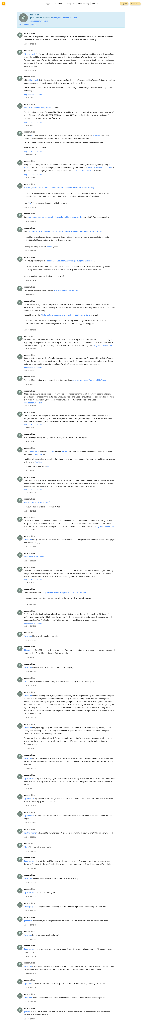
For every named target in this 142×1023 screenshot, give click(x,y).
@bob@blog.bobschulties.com (65, 18)
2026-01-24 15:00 (30, 348)
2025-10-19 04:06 (30, 604)
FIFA (29, 203)
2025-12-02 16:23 (30, 511)
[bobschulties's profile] (20, 35)
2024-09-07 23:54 (30, 956)
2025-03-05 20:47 (30, 851)
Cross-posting (83, 4)
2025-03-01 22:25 (30, 882)
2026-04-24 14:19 (30, 154)
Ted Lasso (50, 451)
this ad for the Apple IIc (84, 170)
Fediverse (58, 4)
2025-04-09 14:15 (30, 768)
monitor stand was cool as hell (99, 167)
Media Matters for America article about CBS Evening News (65, 315)
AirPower (96, 135)
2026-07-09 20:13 (30, 44)
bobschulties (29, 33)
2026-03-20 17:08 (30, 251)
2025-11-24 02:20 (30, 561)
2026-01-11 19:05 (30, 406)
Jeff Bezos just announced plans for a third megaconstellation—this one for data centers (65, 231)
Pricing (95, 4)
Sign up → (135, 4)
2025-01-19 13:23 (30, 911)
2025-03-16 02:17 (30, 788)
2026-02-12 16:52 (30, 330)
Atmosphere (70, 4)
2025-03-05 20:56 (30, 837)
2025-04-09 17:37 (30, 748)
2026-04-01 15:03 (30, 178)
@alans (27, 1012)
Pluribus (38, 454)
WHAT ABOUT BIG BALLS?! (34, 557)
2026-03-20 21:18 (30, 221)
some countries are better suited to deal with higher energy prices (55, 217)
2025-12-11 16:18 (30, 492)
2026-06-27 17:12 (30, 70)
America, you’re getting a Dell (36, 502)
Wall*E (49, 246)
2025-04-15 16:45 (30, 671)
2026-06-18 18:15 (30, 125)
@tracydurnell (29, 54)
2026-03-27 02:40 (30, 207)
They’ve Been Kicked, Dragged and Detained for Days (64, 592)
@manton (28, 539)
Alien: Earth (34, 451)
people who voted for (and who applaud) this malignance (70, 261)
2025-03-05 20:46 (30, 868)
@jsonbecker (29, 650)
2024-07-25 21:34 (30, 973)
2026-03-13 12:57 (30, 294)
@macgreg (28, 906)
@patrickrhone (30, 778)
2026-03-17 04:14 (30, 280)
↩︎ (48, 466)
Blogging (47, 4)
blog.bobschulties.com (39, 21)
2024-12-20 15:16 (30, 925)
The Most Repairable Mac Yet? (66, 290)
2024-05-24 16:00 (30, 1002)
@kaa (26, 681)
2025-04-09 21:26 (30, 686)
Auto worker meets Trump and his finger (89, 380)
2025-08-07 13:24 (30, 640)
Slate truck (33, 80)
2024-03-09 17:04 (30, 1019)
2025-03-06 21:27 (30, 823)
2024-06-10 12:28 (30, 988)
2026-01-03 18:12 (30, 441)
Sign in (123, 4)
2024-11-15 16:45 (30, 939)
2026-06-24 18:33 (30, 98)
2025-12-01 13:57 (30, 529)
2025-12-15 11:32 (30, 471)
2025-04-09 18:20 (30, 718)
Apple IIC (27, 167)
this (32, 135)
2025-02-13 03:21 (30, 897)
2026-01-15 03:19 (30, 384)
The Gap (38, 462)
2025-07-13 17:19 (30, 657)
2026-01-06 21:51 (30, 427)
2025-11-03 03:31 (30, 582)
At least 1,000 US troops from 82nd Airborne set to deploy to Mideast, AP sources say (59, 187)
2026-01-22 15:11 (30, 370)
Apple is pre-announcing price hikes (38, 107)
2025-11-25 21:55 (30, 547)
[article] (71, 38)
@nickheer (28, 997)
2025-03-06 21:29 (30, 806)
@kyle (26, 847)
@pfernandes (29, 983)
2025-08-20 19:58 (30, 626)
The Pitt (64, 451)
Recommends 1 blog (27, 24)
